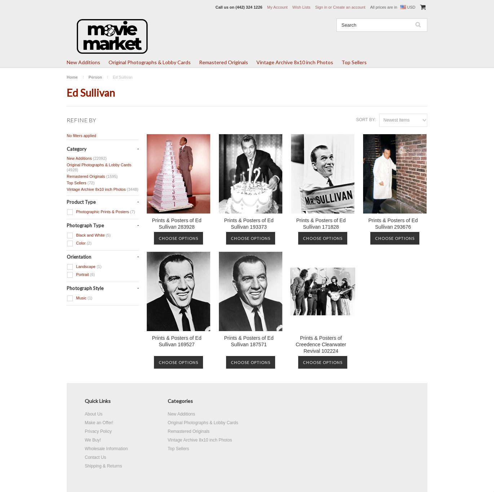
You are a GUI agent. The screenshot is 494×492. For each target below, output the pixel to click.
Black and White (89, 235)
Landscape (84, 267)
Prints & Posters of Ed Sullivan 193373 (249, 224)
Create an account (349, 7)
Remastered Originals (223, 62)
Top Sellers (354, 62)
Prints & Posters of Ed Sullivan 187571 (249, 341)
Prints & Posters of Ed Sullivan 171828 (321, 224)
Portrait (81, 275)
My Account (277, 7)
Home (72, 77)
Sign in (321, 7)
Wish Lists (301, 7)
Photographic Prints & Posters (101, 212)
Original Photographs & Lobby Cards (150, 62)
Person (95, 77)
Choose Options (178, 238)
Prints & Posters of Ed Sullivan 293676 (393, 224)
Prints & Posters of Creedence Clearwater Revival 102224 (321, 344)
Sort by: (366, 119)
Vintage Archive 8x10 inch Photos (294, 62)
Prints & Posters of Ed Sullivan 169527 (177, 341)
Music (79, 298)
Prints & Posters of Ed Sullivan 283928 (177, 224)
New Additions (83, 62)
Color (79, 243)
